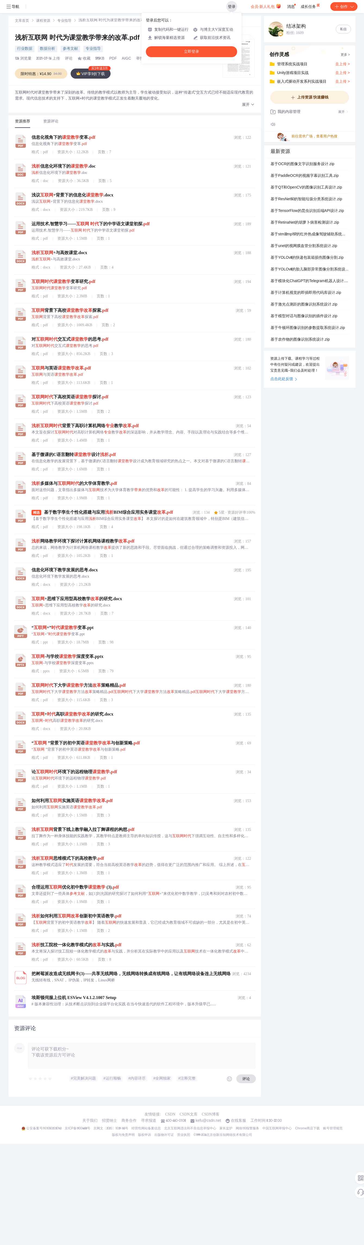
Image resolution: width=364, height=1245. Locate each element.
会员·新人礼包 (266, 6)
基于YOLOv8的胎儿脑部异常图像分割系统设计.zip (310, 270)
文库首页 (22, 21)
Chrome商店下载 (307, 1128)
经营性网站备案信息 (146, 1128)
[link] (22, 21)
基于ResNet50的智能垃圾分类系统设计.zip (306, 199)
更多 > (345, 55)
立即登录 (191, 52)
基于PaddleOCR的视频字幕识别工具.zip (305, 176)
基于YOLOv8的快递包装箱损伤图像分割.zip (307, 258)
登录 (232, 6)
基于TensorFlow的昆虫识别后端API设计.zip (307, 211)
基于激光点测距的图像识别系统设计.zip (304, 305)
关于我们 (90, 1121)
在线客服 (238, 1121)
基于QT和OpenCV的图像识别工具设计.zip (306, 188)
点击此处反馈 (283, 379)
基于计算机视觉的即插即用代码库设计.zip (306, 293)
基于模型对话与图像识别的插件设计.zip (304, 316)
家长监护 (226, 1128)
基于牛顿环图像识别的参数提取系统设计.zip (308, 328)
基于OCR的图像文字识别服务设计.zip (302, 164)
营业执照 (183, 1135)
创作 (344, 6)
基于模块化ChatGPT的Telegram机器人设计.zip (310, 281)
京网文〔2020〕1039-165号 (110, 1128)
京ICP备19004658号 (77, 1128)
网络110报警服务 (247, 1128)
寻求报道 (148, 1121)
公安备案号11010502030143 (43, 1128)
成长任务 (311, 5)
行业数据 (24, 49)
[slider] (40, 1078)
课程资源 (43, 21)
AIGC (126, 59)
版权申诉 (144, 1135)
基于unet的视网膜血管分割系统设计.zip (304, 246)
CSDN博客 (210, 1114)
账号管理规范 (333, 1128)
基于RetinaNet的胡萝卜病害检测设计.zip (305, 223)
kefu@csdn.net (208, 1121)
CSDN (170, 1114)
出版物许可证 (164, 1135)
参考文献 (70, 49)
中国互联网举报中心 (277, 1128)
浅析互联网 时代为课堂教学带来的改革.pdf (78, 38)
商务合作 (129, 1121)
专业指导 (64, 21)
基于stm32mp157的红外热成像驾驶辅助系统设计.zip (310, 234)
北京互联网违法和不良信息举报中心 (190, 1128)
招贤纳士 (109, 1121)
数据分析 (47, 49)
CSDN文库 (188, 1114)
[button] (248, 104)
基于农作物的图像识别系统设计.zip (300, 340)
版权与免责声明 (123, 1135)
